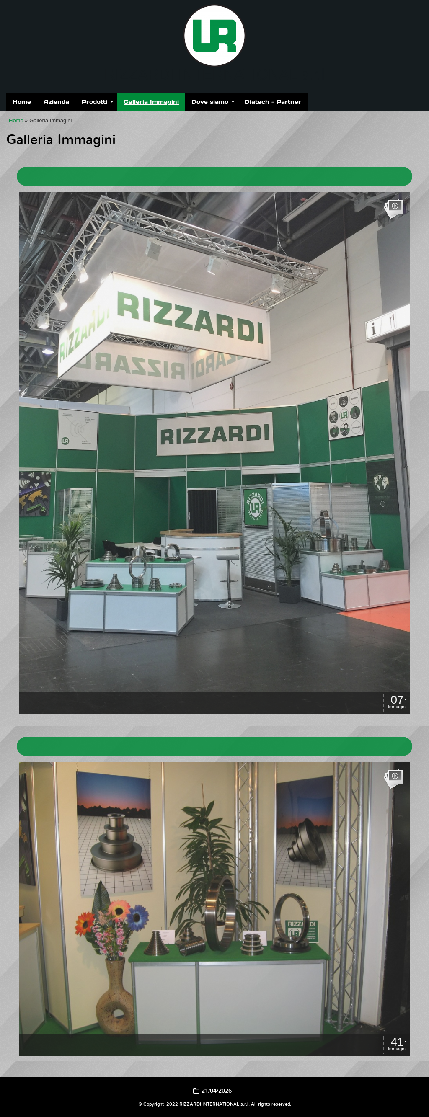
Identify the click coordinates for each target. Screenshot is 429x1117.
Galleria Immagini (151, 102)
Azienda (56, 102)
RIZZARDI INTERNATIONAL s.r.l (214, 74)
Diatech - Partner (273, 102)
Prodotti (97, 102)
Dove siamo (212, 102)
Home (22, 102)
